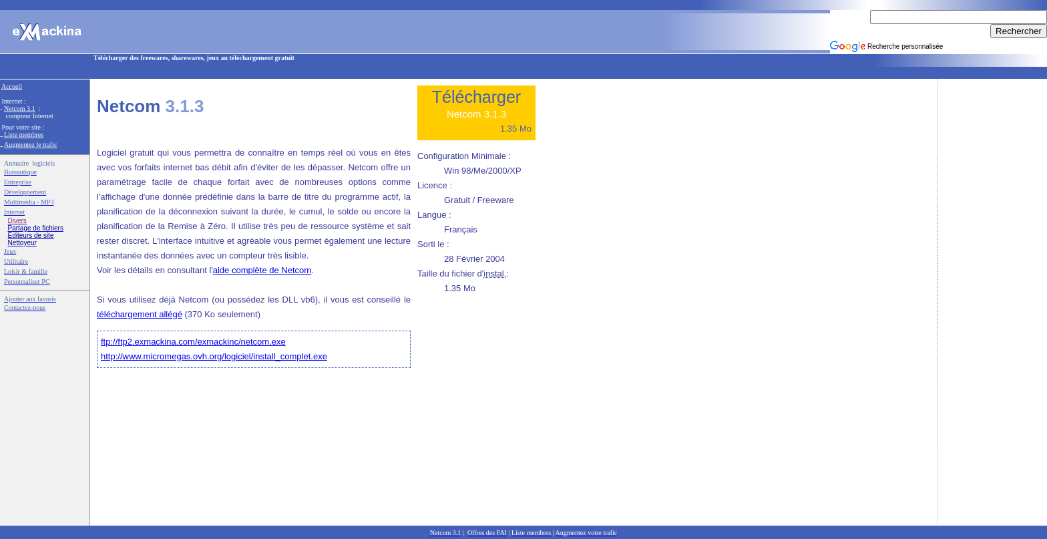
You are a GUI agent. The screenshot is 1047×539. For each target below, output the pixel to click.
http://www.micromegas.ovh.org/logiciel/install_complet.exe (214, 356)
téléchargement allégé (139, 314)
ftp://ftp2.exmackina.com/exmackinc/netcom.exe (193, 342)
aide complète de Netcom (262, 270)
